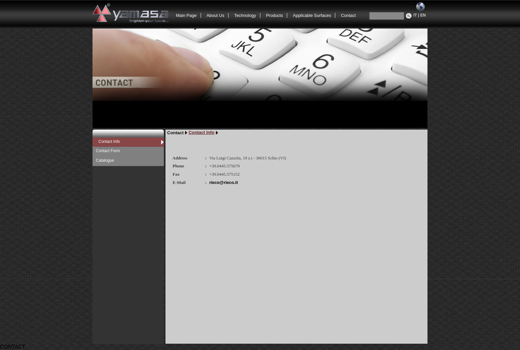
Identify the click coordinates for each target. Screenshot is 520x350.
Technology (245, 15)
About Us (215, 15)
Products (274, 15)
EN (423, 15)
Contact (348, 15)
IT (415, 15)
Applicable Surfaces (312, 15)
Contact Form (108, 150)
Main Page (186, 15)
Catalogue (105, 160)
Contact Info (109, 141)
